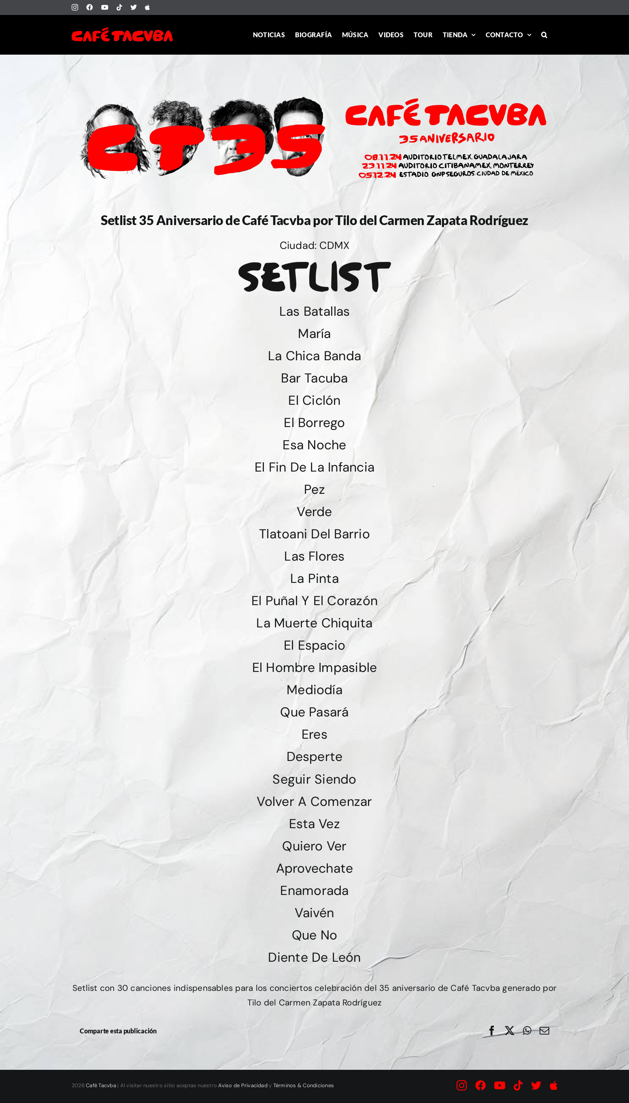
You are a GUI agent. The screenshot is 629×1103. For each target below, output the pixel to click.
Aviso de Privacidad (243, 1085)
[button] (544, 34)
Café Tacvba (101, 1085)
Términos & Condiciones (303, 1085)
